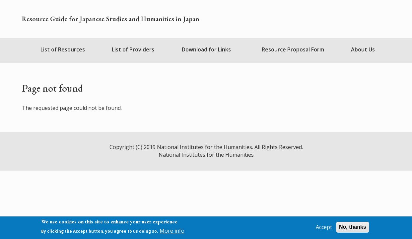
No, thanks (352, 228)
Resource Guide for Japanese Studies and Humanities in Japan (110, 19)
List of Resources (62, 49)
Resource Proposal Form (293, 49)
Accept (324, 228)
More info (172, 232)
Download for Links (206, 49)
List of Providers (133, 49)
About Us (363, 49)
